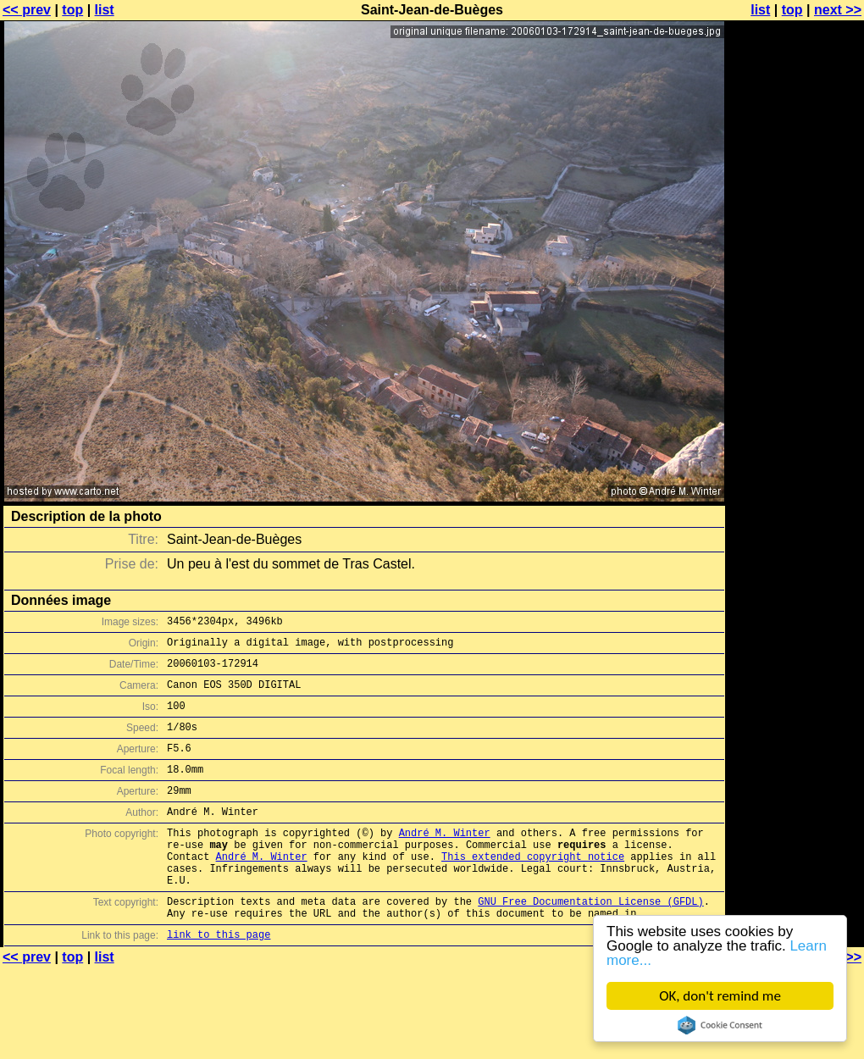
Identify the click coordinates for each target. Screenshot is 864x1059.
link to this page (218, 980)
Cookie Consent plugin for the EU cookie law (720, 1025)
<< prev (27, 10)
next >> (837, 10)
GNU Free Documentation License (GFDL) (590, 941)
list (104, 10)
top (72, 10)
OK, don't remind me (720, 996)
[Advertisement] (795, 218)
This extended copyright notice (532, 889)
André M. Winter (444, 860)
